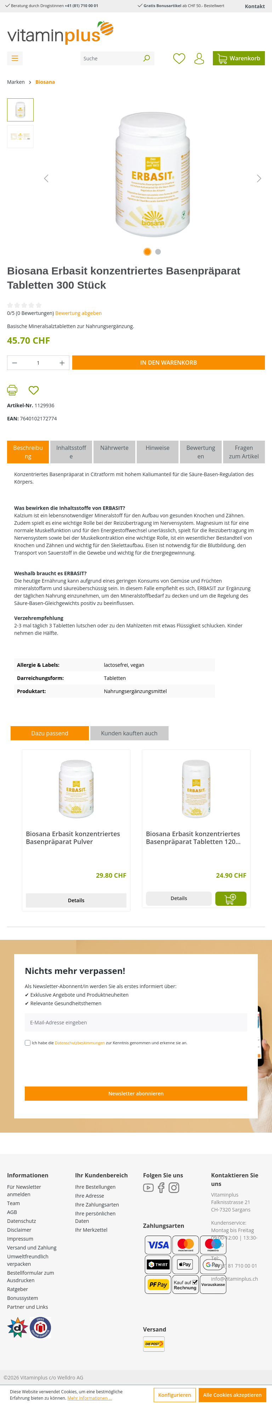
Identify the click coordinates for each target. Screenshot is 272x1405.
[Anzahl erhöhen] (62, 362)
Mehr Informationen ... (89, 1398)
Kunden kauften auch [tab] (129, 733)
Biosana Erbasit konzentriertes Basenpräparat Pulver (73, 837)
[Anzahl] (38, 362)
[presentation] (78, 1065)
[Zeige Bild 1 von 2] (147, 252)
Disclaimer (19, 1229)
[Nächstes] (259, 178)
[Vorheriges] (46, 178)
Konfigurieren (174, 1395)
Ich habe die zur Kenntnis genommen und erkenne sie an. (110, 1042)
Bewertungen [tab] (200, 452)
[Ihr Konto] (199, 58)
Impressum (20, 1238)
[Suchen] (146, 58)
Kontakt (255, 6)
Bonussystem (22, 1298)
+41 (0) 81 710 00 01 (234, 1265)
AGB (12, 1212)
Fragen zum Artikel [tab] (244, 452)
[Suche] (109, 58)
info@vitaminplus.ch (234, 1278)
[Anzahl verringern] (14, 362)
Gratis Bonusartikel (162, 5)
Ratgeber (17, 1289)
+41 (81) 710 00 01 (81, 5)
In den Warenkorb (168, 362)
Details (76, 900)
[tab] (28, 452)
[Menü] (15, 58)
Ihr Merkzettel (91, 1229)
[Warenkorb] (239, 58)
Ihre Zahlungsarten (97, 1204)
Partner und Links (27, 1306)
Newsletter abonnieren (136, 1093)
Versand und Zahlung (31, 1247)
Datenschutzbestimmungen (80, 1042)
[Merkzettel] (179, 58)
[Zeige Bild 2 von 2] (158, 252)
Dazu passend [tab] (49, 733)
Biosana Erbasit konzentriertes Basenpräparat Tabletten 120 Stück (193, 837)
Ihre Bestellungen (95, 1186)
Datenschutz (21, 1221)
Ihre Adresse (89, 1195)
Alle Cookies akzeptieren (232, 1395)
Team (13, 1203)
